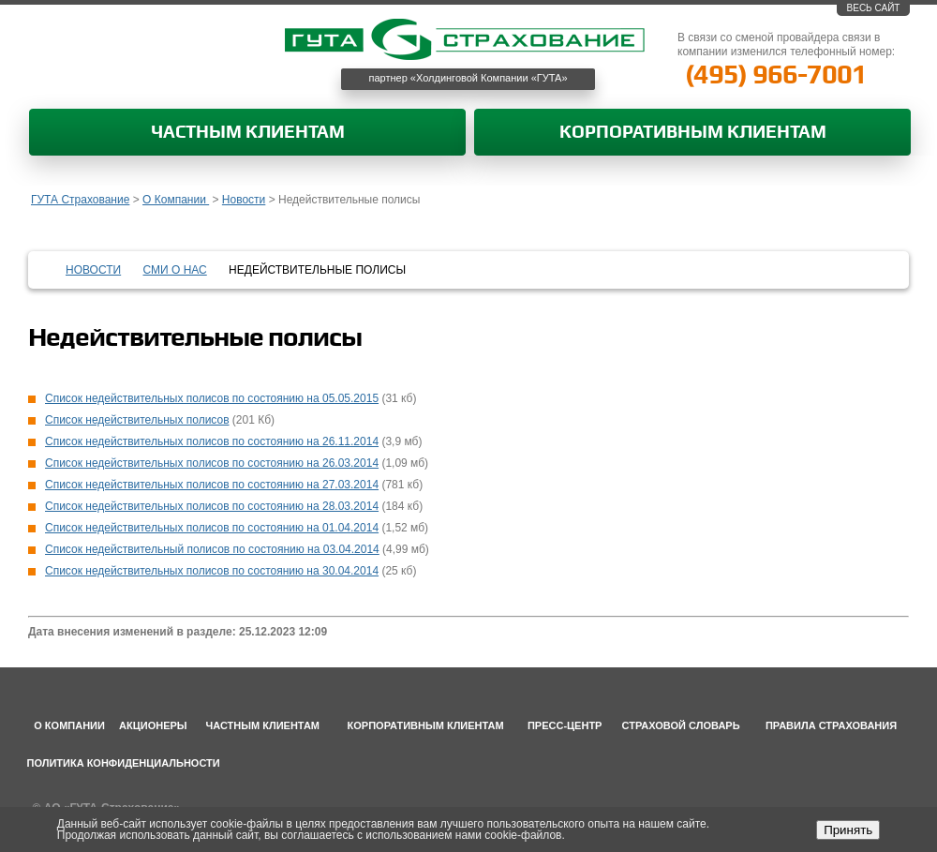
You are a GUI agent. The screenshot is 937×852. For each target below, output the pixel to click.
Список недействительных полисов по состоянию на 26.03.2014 (212, 463)
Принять (848, 830)
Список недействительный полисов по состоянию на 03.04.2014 (212, 549)
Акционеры (153, 725)
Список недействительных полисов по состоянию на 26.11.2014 (212, 441)
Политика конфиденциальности (123, 763)
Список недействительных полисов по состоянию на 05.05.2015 (212, 398)
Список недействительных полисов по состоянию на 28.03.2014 (212, 506)
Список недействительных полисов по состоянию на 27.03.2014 (212, 484)
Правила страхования (831, 725)
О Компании (175, 199)
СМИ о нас (175, 270)
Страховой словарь (681, 725)
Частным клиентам (248, 132)
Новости (243, 199)
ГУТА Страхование (80, 199)
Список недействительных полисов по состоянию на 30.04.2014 (212, 570)
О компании (69, 725)
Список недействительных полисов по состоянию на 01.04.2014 (212, 527)
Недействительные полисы (317, 270)
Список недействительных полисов (137, 419)
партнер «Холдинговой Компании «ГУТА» (468, 77)
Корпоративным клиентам (692, 132)
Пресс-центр (565, 725)
